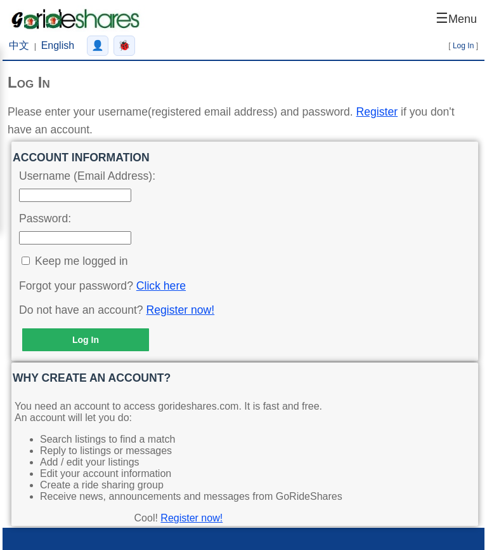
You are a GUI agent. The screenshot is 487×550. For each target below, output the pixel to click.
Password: (45, 218)
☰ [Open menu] (456, 18)
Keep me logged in (81, 261)
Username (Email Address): (87, 176)
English (57, 45)
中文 (19, 45)
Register (377, 111)
